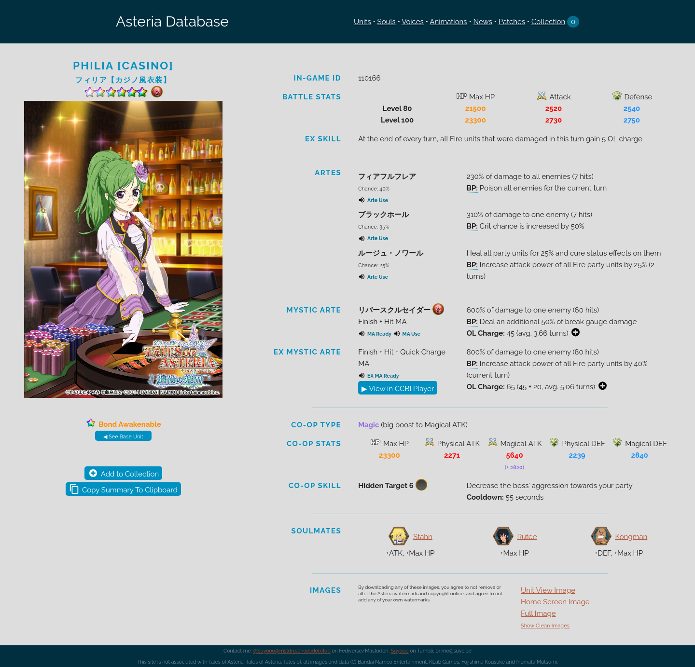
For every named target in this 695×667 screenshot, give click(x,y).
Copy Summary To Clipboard (130, 490)
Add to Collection (130, 474)
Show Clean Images (545, 625)
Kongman (631, 536)
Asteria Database (172, 21)
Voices (413, 21)
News (482, 21)
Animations (448, 21)
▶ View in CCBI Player (397, 388)
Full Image (538, 613)
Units (362, 21)
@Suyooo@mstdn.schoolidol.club (292, 650)
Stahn (422, 536)
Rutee (527, 536)
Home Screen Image (555, 602)
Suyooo (400, 650)
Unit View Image (548, 590)
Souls (386, 21)
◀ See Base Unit (123, 436)
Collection (548, 21)
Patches (512, 21)
